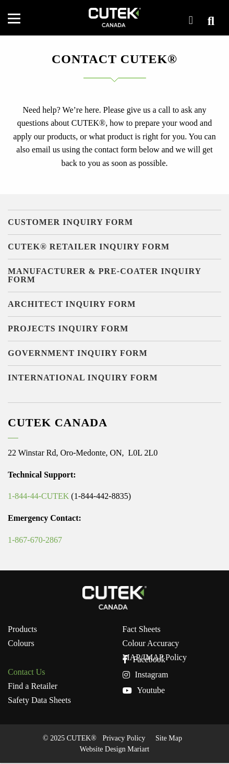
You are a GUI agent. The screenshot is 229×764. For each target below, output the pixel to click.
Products (22, 629)
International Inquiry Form (83, 377)
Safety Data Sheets (39, 700)
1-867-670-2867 (35, 539)
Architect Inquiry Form (72, 304)
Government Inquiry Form (78, 353)
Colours (21, 643)
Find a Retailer (32, 686)
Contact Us (26, 672)
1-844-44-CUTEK (38, 496)
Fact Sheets (142, 629)
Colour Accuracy (151, 643)
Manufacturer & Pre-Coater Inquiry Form (104, 275)
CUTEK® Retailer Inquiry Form (89, 246)
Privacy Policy (123, 738)
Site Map (168, 738)
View (209, 21)
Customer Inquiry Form (70, 222)
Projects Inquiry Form (68, 328)
